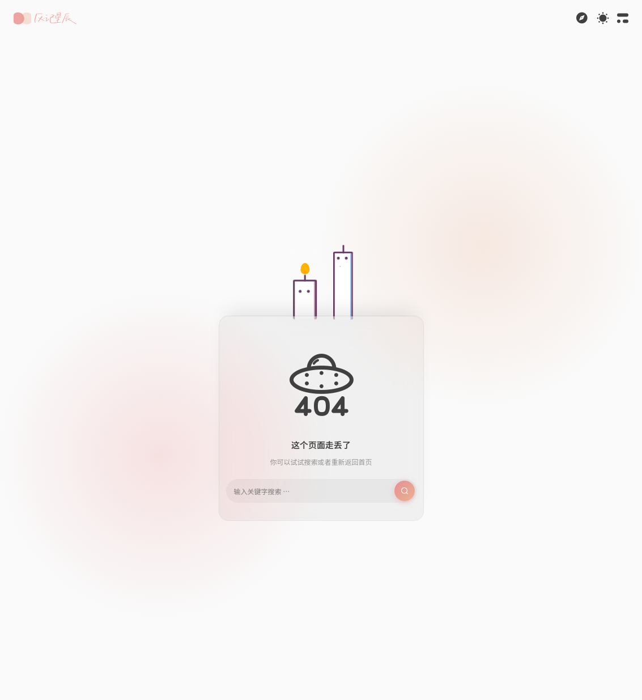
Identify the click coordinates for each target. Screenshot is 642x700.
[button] (45, 18)
